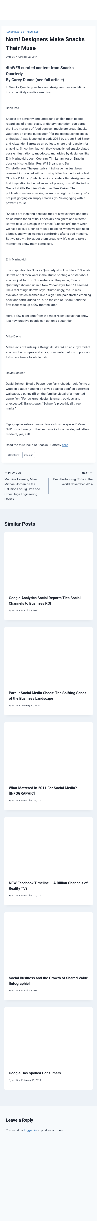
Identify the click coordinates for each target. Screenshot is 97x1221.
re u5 (12, 56)
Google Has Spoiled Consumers (35, 1073)
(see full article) (50, 80)
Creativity (13, 454)
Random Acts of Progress (22, 32)
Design (28, 454)
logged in (30, 1130)
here (65, 445)
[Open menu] (89, 10)
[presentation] (48, 561)
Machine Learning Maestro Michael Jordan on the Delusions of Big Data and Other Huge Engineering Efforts (24, 485)
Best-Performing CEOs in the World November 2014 (72, 478)
